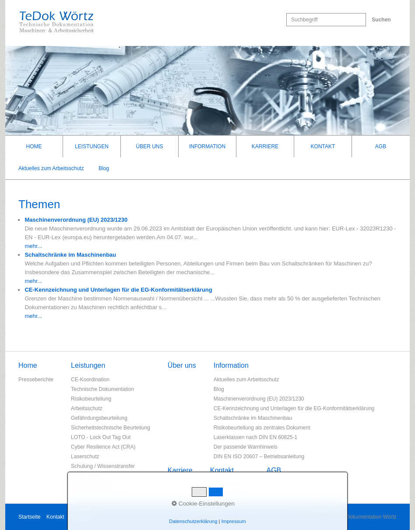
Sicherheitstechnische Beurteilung (110, 428)
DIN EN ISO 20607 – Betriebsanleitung (259, 456)
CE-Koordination (90, 380)
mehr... (33, 246)
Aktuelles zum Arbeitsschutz (51, 168)
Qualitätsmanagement (96, 485)
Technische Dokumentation (102, 389)
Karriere (265, 146)
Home (34, 146)
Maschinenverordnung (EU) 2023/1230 (259, 399)
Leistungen (92, 146)
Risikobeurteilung (91, 399)
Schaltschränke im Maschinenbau (253, 418)
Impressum (83, 517)
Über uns (149, 146)
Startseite (29, 517)
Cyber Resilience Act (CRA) (103, 447)
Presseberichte (35, 380)
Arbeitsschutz (86, 408)
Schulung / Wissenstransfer (103, 466)
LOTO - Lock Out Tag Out (100, 437)
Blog (103, 168)
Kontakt (323, 146)
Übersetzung (86, 476)
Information (207, 146)
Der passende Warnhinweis (246, 447)
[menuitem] (34, 146)
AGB (380, 146)
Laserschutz (85, 456)
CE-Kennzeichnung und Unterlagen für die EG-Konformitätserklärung (294, 408)
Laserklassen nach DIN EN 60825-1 (255, 437)
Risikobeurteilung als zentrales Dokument (262, 428)
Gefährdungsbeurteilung (99, 418)
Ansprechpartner (229, 485)
